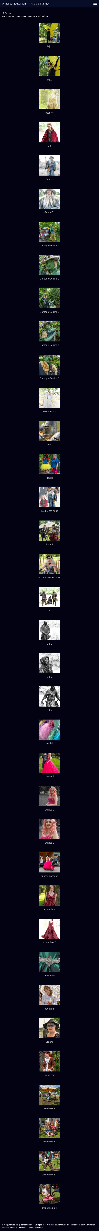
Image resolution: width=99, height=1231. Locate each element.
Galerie (6, 13)
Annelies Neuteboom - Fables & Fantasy (25, 3)
